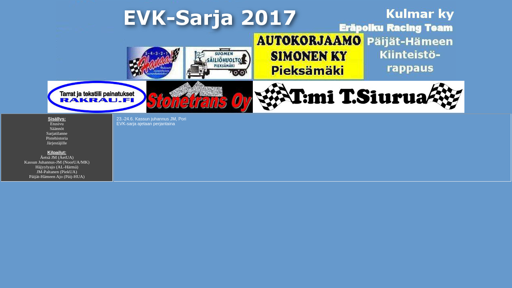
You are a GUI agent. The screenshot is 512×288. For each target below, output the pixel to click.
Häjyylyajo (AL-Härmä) (57, 166)
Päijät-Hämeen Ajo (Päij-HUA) (57, 176)
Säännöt (57, 128)
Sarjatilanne (57, 133)
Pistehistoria (57, 138)
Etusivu (57, 123)
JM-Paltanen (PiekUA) (57, 171)
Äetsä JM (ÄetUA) (57, 157)
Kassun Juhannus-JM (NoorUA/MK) (57, 162)
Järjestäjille (57, 142)
